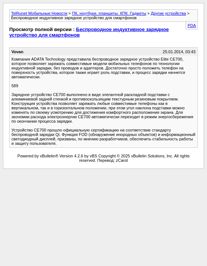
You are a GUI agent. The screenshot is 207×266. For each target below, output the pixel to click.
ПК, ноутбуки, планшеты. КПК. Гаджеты (109, 13)
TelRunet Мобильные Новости (39, 13)
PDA (191, 25)
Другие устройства (168, 13)
